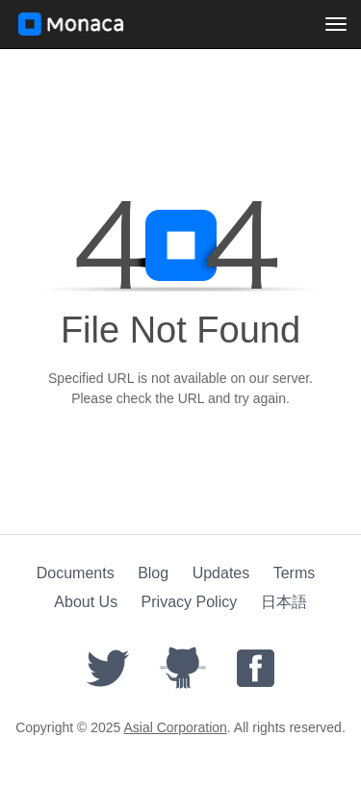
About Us (85, 602)
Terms (294, 573)
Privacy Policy (190, 602)
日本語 (284, 602)
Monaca (71, 24)
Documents (76, 573)
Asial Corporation (174, 727)
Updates (221, 573)
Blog (153, 573)
